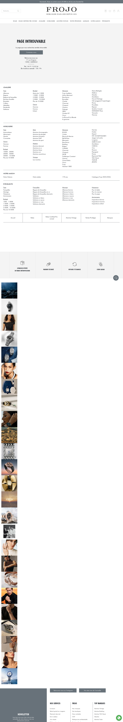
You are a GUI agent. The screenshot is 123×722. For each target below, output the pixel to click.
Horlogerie (51, 21)
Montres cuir (37, 152)
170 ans (65, 177)
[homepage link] (61, 11)
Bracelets (6, 101)
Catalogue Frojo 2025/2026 (101, 177)
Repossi (94, 107)
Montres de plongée (39, 134)
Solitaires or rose (38, 202)
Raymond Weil (96, 156)
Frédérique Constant (68, 156)
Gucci (64, 115)
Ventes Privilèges (75, 21)
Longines (95, 140)
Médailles (6, 105)
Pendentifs (6, 107)
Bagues (5, 95)
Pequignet (95, 152)
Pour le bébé (96, 190)
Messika (94, 95)
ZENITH (94, 162)
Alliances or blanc (68, 194)
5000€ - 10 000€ (9, 156)
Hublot (94, 132)
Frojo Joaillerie (67, 93)
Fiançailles (6, 190)
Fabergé (65, 109)
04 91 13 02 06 (32, 66)
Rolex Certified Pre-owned (28, 21)
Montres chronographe (40, 132)
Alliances (6, 93)
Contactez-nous (31, 52)
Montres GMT (37, 138)
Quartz (5, 136)
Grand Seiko (66, 160)
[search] (18, 11)
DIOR (64, 154)
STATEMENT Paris (97, 111)
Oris (93, 148)
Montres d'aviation (39, 136)
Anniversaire (7, 196)
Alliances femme (67, 190)
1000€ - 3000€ (8, 152)
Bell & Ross (65, 138)
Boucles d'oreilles (8, 99)
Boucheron (65, 97)
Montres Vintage (62, 21)
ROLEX (64, 132)
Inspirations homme (98, 201)
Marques (86, 21)
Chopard (65, 105)
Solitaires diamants (39, 204)
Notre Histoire (7, 177)
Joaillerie (42, 21)
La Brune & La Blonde (69, 117)
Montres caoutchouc (39, 154)
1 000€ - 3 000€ (38, 95)
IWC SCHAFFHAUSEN (99, 136)
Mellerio (94, 93)
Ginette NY (65, 113)
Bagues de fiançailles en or (41, 192)
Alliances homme (67, 192)
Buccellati (65, 99)
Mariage (6, 192)
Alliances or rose (67, 198)
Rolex (15, 21)
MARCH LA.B (96, 142)
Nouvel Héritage (97, 99)
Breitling (64, 144)
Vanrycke (95, 113)
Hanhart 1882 (67, 166)
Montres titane (37, 150)
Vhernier (94, 115)
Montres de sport (38, 140)
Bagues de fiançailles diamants (43, 194)
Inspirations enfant (98, 204)
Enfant (35, 111)
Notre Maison (95, 21)
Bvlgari (64, 146)
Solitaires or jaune (38, 200)
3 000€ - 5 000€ (38, 97)
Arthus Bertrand (67, 95)
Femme (35, 109)
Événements (106, 21)
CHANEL (65, 148)
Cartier (64, 134)
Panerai (94, 150)
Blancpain (65, 140)
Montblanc (95, 97)
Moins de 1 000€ (38, 93)
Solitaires (6, 109)
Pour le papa (96, 194)
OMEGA (94, 146)
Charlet (64, 101)
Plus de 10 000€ (38, 101)
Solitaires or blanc (38, 198)
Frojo (64, 164)
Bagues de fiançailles (10, 97)
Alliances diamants (68, 200)
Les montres (36, 160)
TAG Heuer (95, 158)
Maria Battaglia (97, 91)
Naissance (6, 194)
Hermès (94, 130)
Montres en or (37, 148)
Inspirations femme (98, 199)
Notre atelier (37, 177)
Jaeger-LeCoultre (97, 138)
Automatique (7, 132)
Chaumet (65, 103)
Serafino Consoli (97, 109)
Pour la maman (97, 192)
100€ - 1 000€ (8, 201)
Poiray (94, 103)
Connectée (6, 138)
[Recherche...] (8, 11)
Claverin (65, 107)
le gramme (65, 119)
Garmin (64, 158)
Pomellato (95, 105)
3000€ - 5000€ (8, 154)
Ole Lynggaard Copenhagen (101, 101)
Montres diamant (38, 146)
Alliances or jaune (68, 196)
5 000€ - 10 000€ (39, 99)
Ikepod (94, 134)
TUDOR (94, 160)
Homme (35, 107)
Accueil (13, 218)
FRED (64, 111)
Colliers (5, 103)
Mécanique (6, 134)
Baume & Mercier (67, 136)
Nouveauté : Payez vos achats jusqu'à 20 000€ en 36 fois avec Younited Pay (61, 1)
